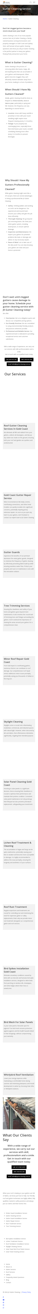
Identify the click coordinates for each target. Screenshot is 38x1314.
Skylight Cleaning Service (14, 1246)
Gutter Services (11, 1269)
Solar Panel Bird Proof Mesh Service (18, 1249)
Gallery (8, 1275)
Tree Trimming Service (13, 1226)
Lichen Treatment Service (14, 1241)
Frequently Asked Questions (15, 1277)
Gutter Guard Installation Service (16, 1218)
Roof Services (10, 1272)
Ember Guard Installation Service (16, 1213)
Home (5, 19)
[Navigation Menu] (34, 2)
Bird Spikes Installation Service (16, 1239)
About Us (9, 1267)
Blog (7, 1280)
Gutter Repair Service (13, 1221)
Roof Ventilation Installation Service (17, 1244)
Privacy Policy (26, 1292)
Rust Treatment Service (13, 1224)
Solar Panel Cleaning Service (15, 1252)
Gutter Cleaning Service (13, 1216)
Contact (8, 1282)
